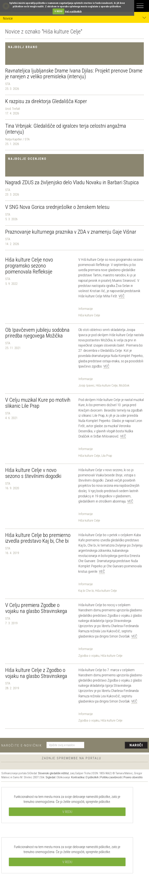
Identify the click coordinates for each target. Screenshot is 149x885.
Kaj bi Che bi (86, 590)
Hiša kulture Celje (89, 315)
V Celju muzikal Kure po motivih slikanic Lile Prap (37, 403)
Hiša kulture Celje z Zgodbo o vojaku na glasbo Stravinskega (36, 673)
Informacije (85, 309)
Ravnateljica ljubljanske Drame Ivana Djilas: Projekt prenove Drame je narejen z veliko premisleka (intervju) (73, 74)
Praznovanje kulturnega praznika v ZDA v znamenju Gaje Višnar (70, 232)
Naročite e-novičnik (21, 745)
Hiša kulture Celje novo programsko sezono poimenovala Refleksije (29, 266)
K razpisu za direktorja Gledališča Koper (46, 101)
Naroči (136, 745)
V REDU (58, 11)
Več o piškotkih (73, 11)
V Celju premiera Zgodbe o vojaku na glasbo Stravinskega (36, 608)
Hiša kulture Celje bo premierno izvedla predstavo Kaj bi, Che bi (37, 538)
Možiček (124, 385)
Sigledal (50, 777)
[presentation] (117, 745)
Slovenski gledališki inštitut (53, 773)
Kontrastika (77, 777)
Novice (74, 18)
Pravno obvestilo (133, 777)
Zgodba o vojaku (88, 656)
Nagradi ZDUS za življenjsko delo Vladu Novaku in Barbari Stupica (72, 182)
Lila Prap (106, 456)
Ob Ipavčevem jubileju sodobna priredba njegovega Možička (37, 333)
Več (122, 296)
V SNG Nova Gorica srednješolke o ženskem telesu (57, 207)
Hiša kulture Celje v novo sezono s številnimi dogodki (33, 473)
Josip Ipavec (86, 385)
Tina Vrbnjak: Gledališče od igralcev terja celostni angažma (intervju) (65, 129)
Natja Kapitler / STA (17, 139)
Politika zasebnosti (111, 777)
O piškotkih (92, 777)
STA (7, 84)
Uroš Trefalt (12, 109)
